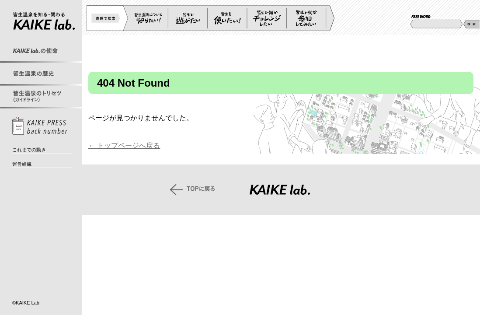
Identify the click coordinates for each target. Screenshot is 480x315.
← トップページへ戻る (124, 145)
